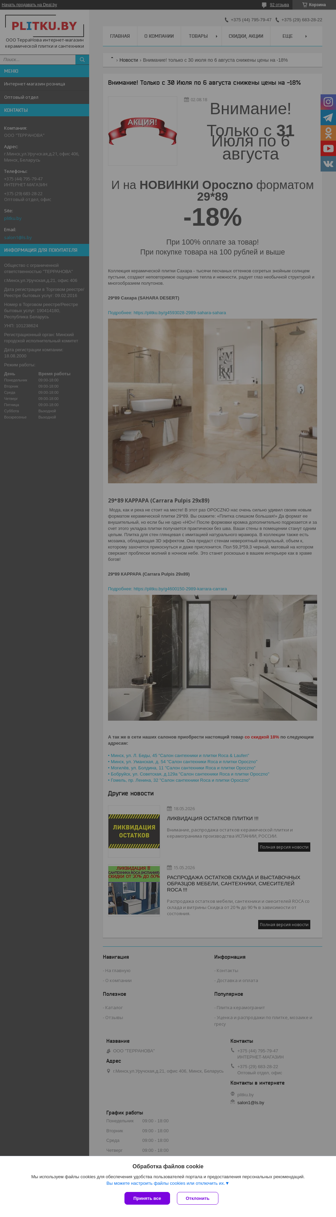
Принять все (147, 1198)
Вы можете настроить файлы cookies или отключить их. (165, 1183)
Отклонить (197, 1198)
